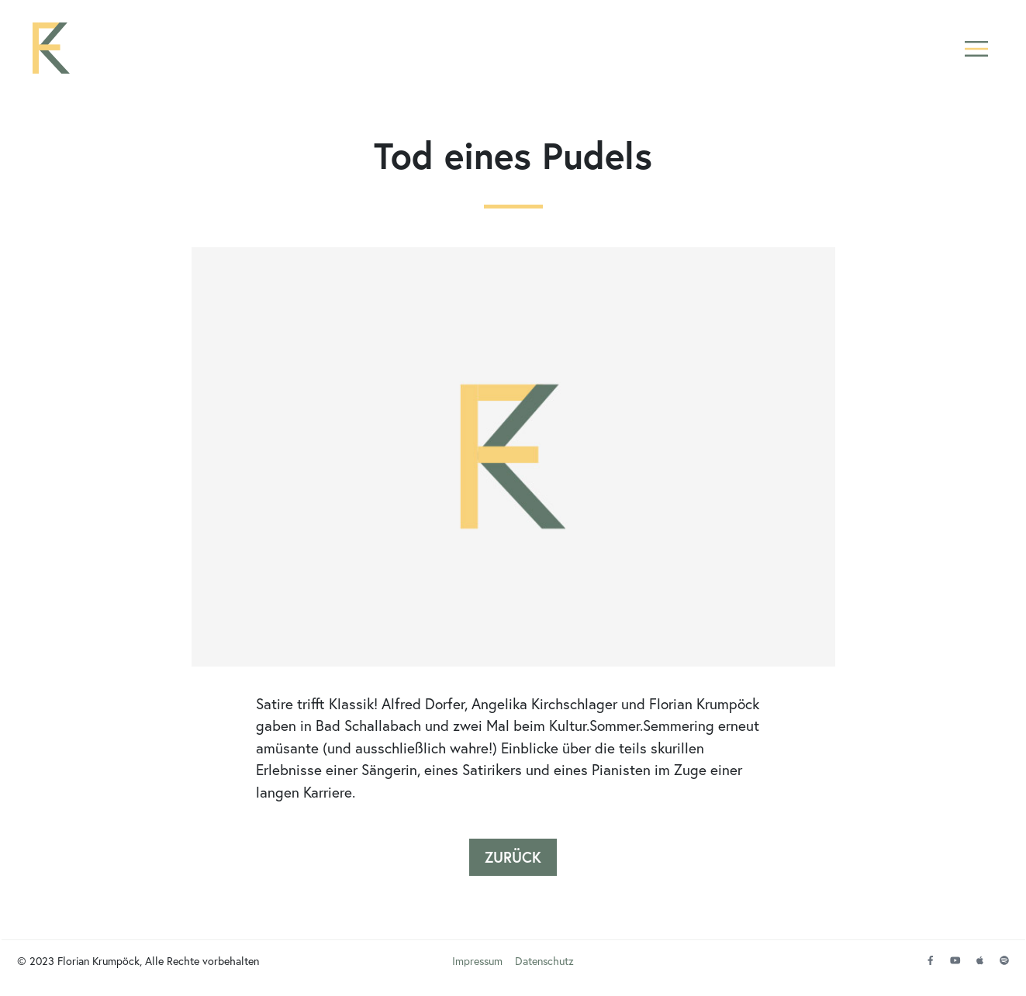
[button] (976, 48)
